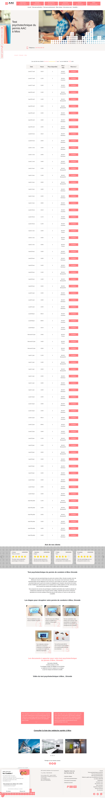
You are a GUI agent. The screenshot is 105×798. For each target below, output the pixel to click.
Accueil (29, 7)
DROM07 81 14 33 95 (93, 3)
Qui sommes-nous (99, 783)
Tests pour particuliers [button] (37, 7)
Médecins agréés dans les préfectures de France (92, 777)
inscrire (65, 579)
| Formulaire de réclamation (70, 780)
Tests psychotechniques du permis (95, 772)
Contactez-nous (99, 782)
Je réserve (73, 71)
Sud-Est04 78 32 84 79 (79, 3)
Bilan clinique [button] (59, 7)
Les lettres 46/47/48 (98, 778)
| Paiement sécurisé (68, 782)
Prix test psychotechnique (97, 774)
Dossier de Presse (99, 788)
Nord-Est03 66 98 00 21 (37, 3)
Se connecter (100, 790)
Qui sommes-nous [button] (67, 7)
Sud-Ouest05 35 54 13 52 (65, 3)
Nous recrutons (99, 785)
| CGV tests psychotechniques (70, 778)
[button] (1, 556)
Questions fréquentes (98, 786)
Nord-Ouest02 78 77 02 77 (23, 3)
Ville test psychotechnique (97, 775)
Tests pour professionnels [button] (49, 7)
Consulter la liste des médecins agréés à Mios (52, 730)
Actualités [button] (75, 7)
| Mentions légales (68, 776)
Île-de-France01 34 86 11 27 (51, 3)
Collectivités (100, 780)
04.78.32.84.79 (50, 581)
